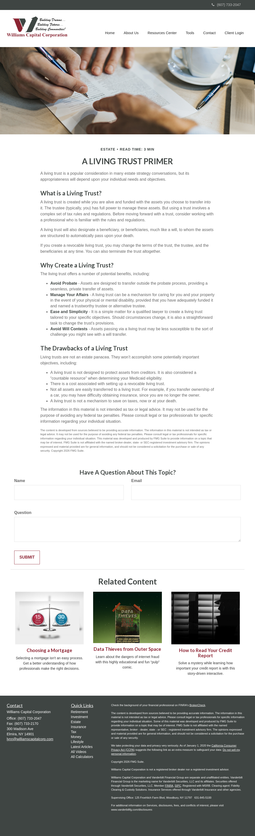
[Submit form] (27, 557)
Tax (73, 732)
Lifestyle (77, 742)
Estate (76, 722)
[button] (132, 28)
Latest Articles (82, 747)
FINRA (169, 785)
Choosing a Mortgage (49, 650)
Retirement (79, 712)
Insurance (78, 727)
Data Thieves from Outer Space (127, 649)
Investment (79, 717)
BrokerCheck (197, 705)
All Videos (78, 752)
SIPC (178, 785)
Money (76, 737)
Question (22, 512)
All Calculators (82, 757)
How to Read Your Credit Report (205, 653)
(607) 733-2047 (226, 5)
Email (136, 481)
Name (19, 481)
